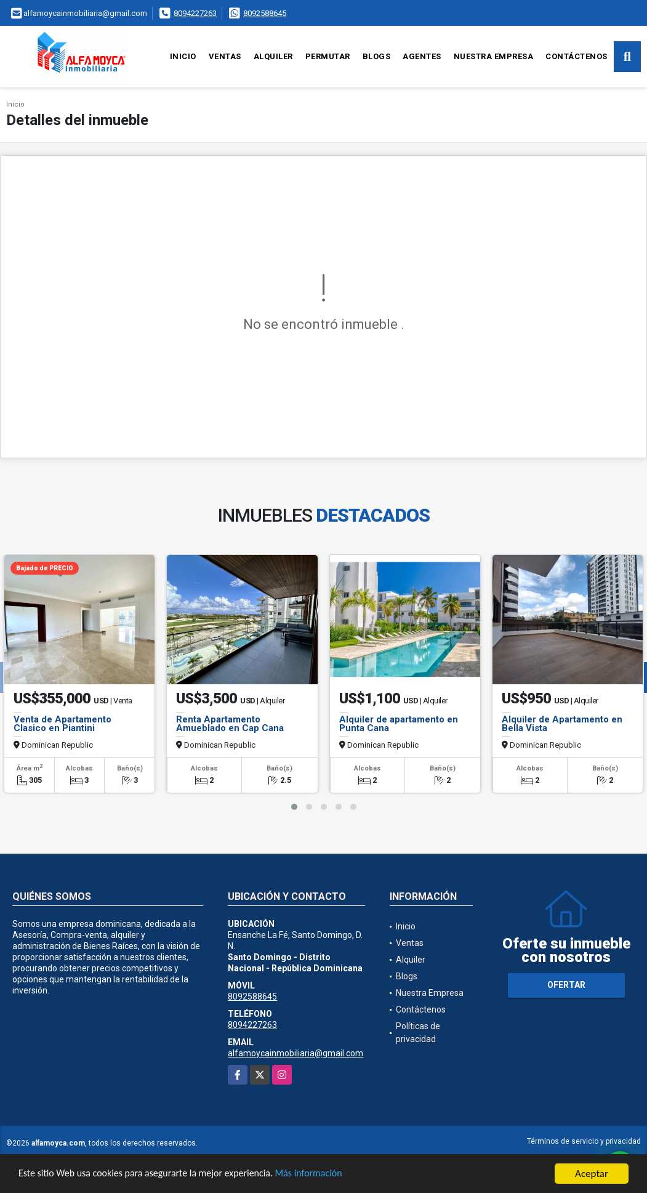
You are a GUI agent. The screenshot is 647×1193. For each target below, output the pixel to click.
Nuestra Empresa (494, 56)
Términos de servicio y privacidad (584, 1141)
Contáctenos (576, 56)
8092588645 (264, 13)
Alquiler (273, 56)
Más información (328, 1174)
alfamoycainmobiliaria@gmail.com (295, 1053)
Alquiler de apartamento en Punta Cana (398, 724)
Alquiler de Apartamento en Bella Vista (562, 724)
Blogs (377, 56)
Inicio (183, 56)
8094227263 (195, 13)
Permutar (327, 56)
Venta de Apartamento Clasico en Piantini (62, 724)
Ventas (225, 56)
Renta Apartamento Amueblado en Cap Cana (230, 724)
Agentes (422, 56)
